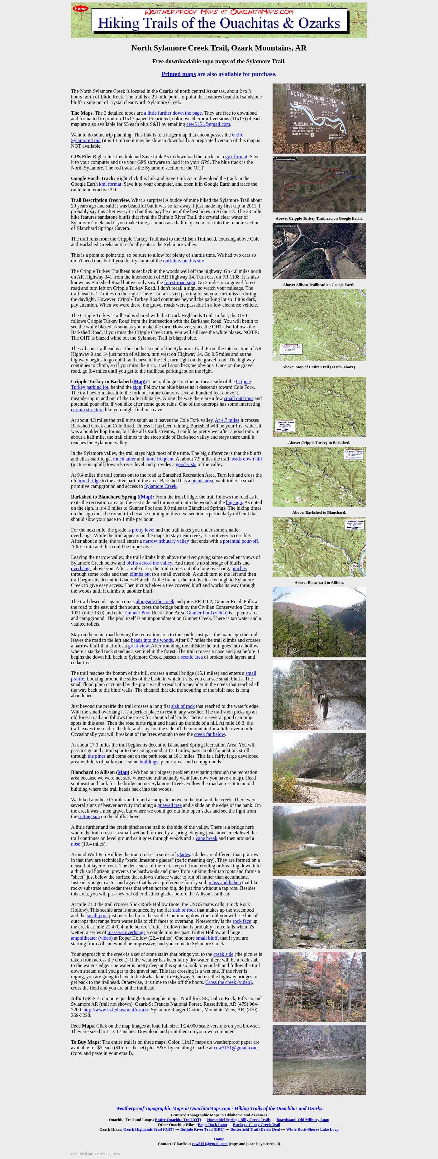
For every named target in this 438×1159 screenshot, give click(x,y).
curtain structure (87, 409)
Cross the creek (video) (228, 982)
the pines (97, 756)
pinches (239, 568)
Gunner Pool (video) (207, 612)
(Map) (138, 381)
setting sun (89, 816)
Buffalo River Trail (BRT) (202, 1129)
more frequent (159, 458)
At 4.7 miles (227, 420)
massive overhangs (126, 932)
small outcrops (238, 398)
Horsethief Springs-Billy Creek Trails (239, 1120)
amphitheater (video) (92, 938)
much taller (124, 458)
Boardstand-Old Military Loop (303, 1120)
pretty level (143, 529)
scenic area (192, 657)
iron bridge (90, 480)
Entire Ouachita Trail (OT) (178, 1120)
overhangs (81, 568)
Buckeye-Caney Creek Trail (256, 1125)
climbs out (140, 574)
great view (138, 645)
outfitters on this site (183, 260)
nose (75, 844)
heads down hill (246, 458)
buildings (149, 761)
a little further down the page (173, 113)
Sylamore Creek (160, 486)
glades (183, 854)
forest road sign (179, 282)
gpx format (236, 156)
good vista (186, 464)
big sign (234, 502)
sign (137, 387)
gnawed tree (170, 805)
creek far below (209, 734)
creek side (223, 954)
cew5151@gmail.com (208, 124)
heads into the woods (152, 640)
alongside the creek (155, 601)
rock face (242, 921)
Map (123, 772)
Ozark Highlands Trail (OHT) (148, 1129)
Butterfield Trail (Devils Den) (255, 1129)
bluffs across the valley (149, 562)
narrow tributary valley (166, 541)
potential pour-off (240, 541)
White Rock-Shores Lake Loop (312, 1129)
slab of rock (183, 706)
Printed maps (178, 74)
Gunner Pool (137, 612)
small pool (97, 915)
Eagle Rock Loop (212, 1125)
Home (219, 1139)
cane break (206, 838)
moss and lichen (225, 882)
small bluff (206, 938)
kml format (110, 184)
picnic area (202, 480)
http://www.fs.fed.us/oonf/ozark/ (115, 1009)
